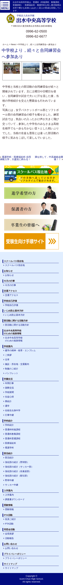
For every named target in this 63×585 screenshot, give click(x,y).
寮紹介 (8, 401)
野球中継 (9, 480)
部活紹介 (9, 457)
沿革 (7, 359)
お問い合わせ (11, 548)
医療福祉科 (10, 443)
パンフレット (11, 373)
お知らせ (9, 275)
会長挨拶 (9, 533)
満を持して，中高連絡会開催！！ (49, 158)
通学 (7, 406)
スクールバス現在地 (15, 265)
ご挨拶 (8, 355)
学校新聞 (9, 392)
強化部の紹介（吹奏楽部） (18, 471)
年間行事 (9, 383)
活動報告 (9, 538)
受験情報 (9, 509)
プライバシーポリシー (16, 558)
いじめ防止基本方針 (15, 315)
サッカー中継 (11, 485)
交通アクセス (11, 295)
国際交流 (9, 388)
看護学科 (9, 447)
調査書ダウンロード (15, 499)
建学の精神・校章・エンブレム (20, 350)
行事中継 (9, 415)
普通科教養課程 (12, 434)
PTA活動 (9, 523)
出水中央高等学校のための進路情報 (14, 339)
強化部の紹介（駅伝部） (17, 475)
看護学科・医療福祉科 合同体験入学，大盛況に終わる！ (15, 158)
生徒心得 (9, 396)
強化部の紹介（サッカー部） (19, 466)
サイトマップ (11, 568)
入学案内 (9, 495)
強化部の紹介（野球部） (17, 462)
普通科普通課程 (12, 438)
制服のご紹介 (11, 368)
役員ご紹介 (10, 519)
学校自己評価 (11, 305)
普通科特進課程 (12, 429)
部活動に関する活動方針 (17, 325)
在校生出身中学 (12, 410)
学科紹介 (9, 425)
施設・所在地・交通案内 (17, 364)
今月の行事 (10, 285)
